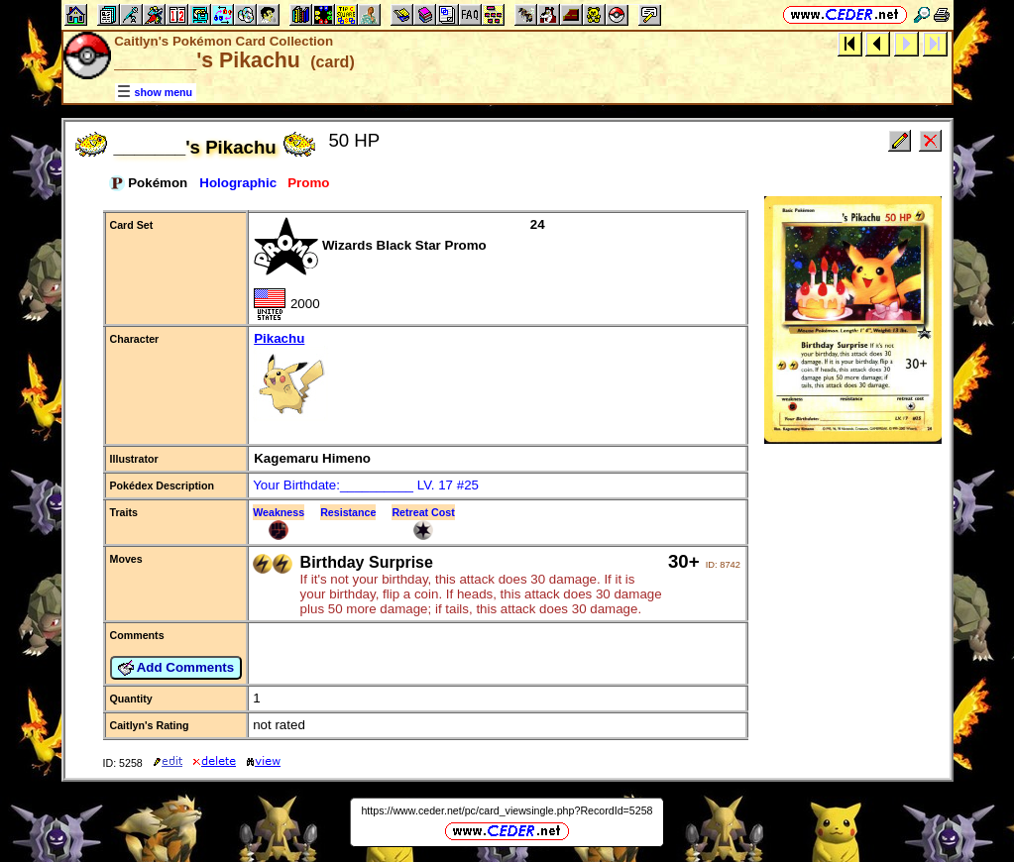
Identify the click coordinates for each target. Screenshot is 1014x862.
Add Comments (176, 668)
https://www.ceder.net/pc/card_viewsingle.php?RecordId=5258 (506, 810)
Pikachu (497, 378)
